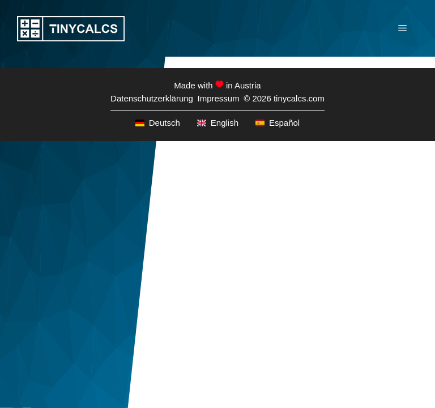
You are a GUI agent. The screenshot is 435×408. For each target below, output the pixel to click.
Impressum (218, 98)
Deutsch (157, 123)
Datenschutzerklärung (151, 98)
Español (277, 123)
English (217, 123)
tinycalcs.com (299, 98)
